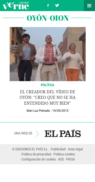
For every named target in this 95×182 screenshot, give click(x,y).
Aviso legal (75, 149)
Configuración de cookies (39, 159)
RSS (61, 159)
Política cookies (64, 154)
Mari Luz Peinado (38, 110)
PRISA (70, 159)
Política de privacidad (36, 154)
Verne (16, 6)
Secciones (89, 5)
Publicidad (58, 149)
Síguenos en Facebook (48, 5)
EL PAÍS (63, 133)
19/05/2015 (60, 110)
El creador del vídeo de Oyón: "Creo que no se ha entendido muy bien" (47, 97)
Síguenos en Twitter (57, 5)
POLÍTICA (47, 84)
